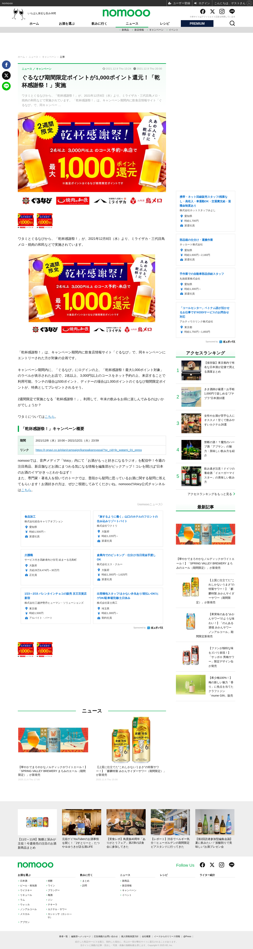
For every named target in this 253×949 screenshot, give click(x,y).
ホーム (34, 23)
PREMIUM (197, 23)
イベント (173, 29)
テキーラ (52, 904)
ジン (50, 899)
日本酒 (23, 880)
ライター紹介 (207, 875)
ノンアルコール (28, 909)
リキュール (26, 895)
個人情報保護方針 (130, 936)
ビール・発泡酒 (28, 885)
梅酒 (50, 895)
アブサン (25, 922)
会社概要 (146, 936)
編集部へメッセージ (81, 936)
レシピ (164, 23)
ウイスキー (26, 890)
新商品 (125, 29)
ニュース (132, 23)
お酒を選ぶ (67, 23)
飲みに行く (99, 23)
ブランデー (54, 890)
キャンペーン (156, 29)
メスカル (25, 914)
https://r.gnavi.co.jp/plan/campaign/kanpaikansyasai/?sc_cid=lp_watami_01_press (89, 450)
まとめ (85, 880)
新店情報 (139, 29)
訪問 (84, 885)
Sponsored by (139, 628)
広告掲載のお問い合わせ (106, 936)
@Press (187, 936)
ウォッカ (25, 904)
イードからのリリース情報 (167, 936)
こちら (50, 416)
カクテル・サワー (57, 909)
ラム (22, 899)
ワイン (51, 885)
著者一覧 (63, 936)
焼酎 (50, 880)
